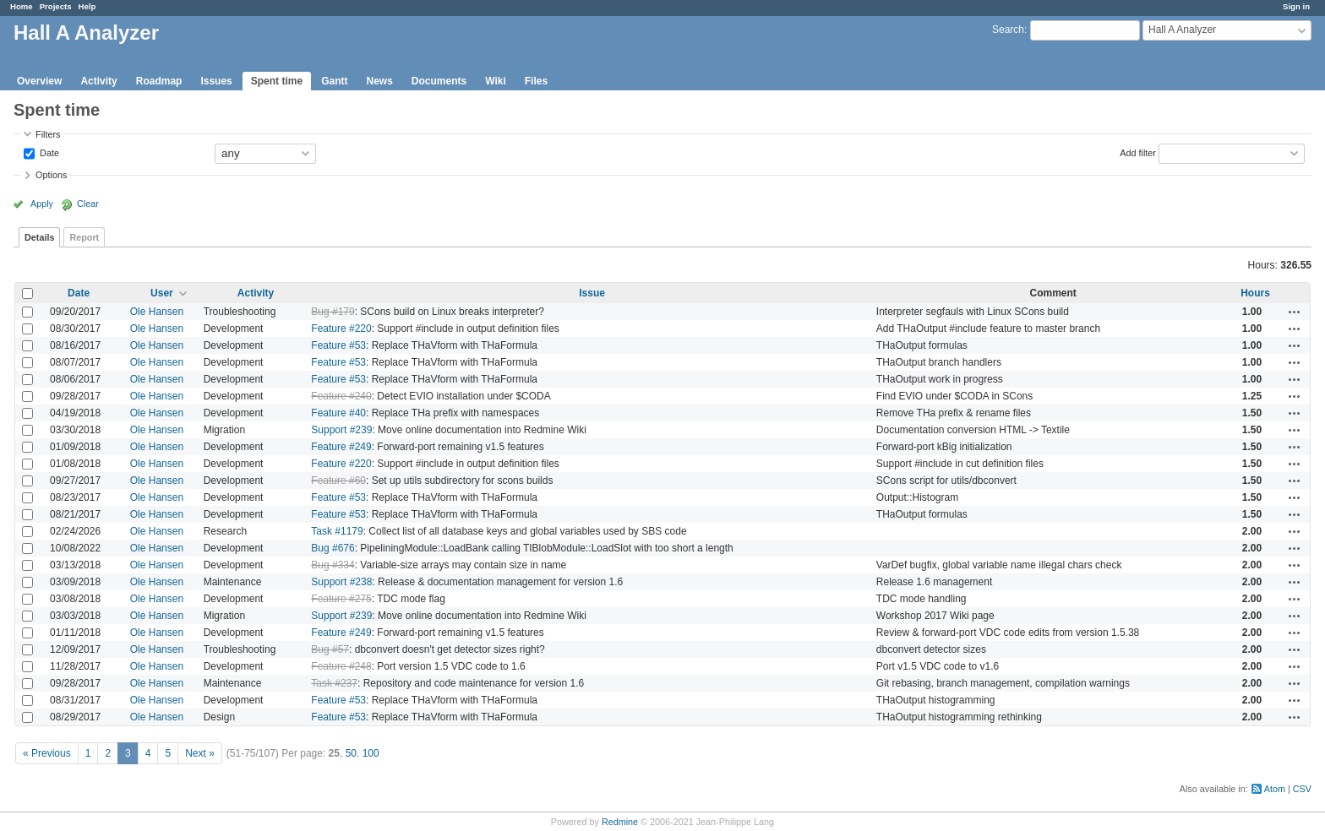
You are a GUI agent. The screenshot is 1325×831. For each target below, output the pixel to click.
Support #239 (341, 430)
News (379, 81)
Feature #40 (338, 413)
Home (21, 6)
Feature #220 (341, 328)
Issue (592, 293)
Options (51, 175)
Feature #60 (338, 480)
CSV (1302, 789)
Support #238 (341, 582)
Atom (1274, 789)
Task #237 (334, 683)
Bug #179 (332, 312)
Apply (41, 203)
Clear (88, 203)
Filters (47, 134)
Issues (216, 81)
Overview (39, 81)
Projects (56, 6)
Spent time (277, 81)
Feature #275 (341, 599)
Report (84, 237)
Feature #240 (341, 396)
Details (39, 237)
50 (351, 753)
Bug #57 (330, 649)
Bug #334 (332, 565)
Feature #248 (341, 666)
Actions (1294, 311)
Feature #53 (338, 345)
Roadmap (159, 81)
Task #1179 (337, 531)
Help (87, 6)
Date (48, 152)
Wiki (495, 81)
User (161, 293)
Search (1008, 29)
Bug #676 (332, 548)
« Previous (47, 753)
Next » (200, 753)
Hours (1255, 293)
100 (371, 753)
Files (536, 81)
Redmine (620, 822)
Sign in (1296, 6)
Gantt (334, 81)
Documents (439, 81)
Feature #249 (341, 447)
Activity (98, 81)
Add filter (1138, 152)
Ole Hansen (156, 312)
